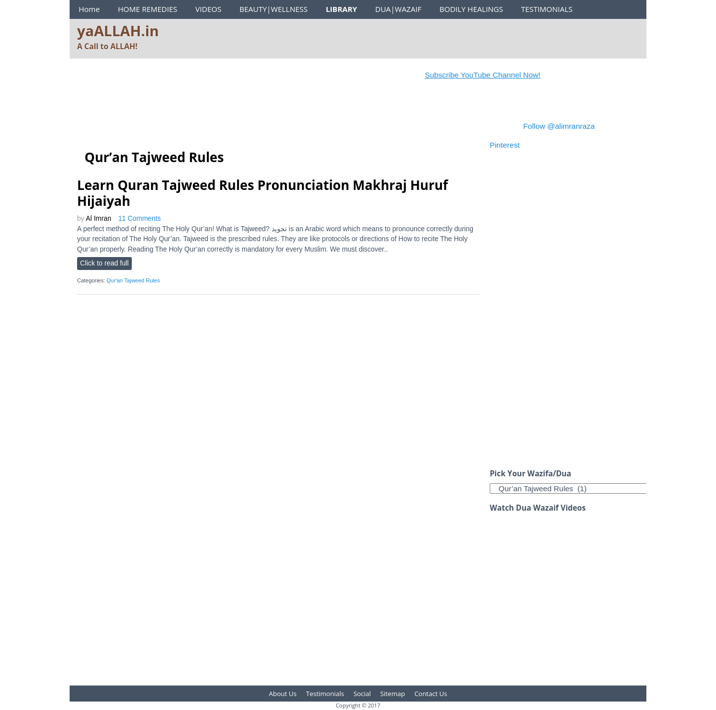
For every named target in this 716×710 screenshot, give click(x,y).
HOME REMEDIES (148, 9)
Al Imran (98, 218)
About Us (283, 693)
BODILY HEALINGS (471, 9)
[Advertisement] (258, 116)
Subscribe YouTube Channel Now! (490, 75)
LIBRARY (341, 9)
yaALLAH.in (118, 30)
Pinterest (505, 145)
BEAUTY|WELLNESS (273, 9)
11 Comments (139, 218)
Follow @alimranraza (559, 126)
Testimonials (325, 693)
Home (89, 9)
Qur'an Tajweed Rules (133, 280)
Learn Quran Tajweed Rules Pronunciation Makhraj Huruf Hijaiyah (262, 192)
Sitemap (392, 693)
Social (362, 693)
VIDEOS (208, 9)
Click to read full (104, 263)
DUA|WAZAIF (398, 9)
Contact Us (430, 693)
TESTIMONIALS (546, 9)
